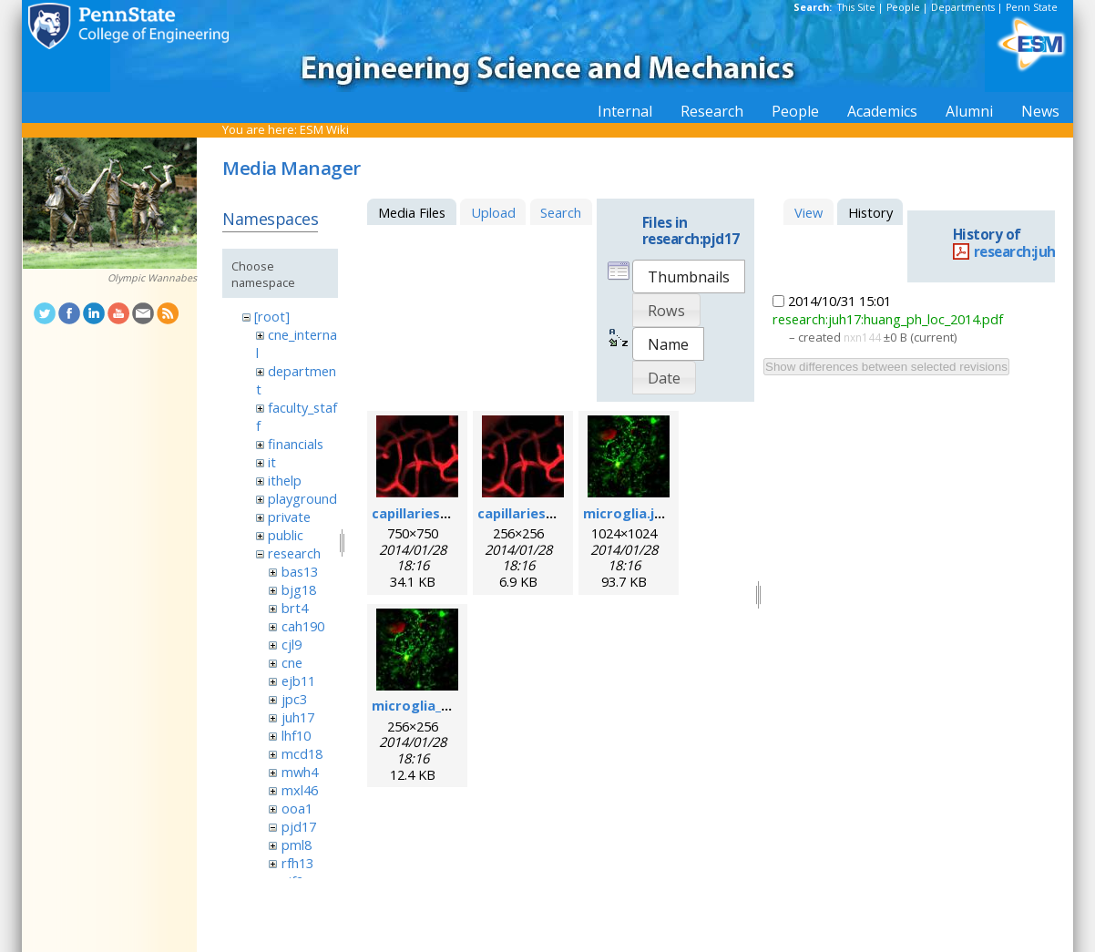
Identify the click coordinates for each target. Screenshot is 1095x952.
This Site (856, 7)
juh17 (297, 717)
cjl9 (291, 644)
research (294, 553)
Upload (493, 212)
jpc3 (294, 699)
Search (560, 212)
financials (295, 444)
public (285, 535)
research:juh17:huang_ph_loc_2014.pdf (888, 319)
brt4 (294, 608)
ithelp (285, 480)
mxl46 (299, 790)
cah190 (302, 626)
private (289, 516)
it (272, 462)
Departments (963, 7)
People (903, 7)
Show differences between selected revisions (886, 367)
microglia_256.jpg (429, 705)
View (808, 212)
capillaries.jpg (418, 513)
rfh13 (297, 863)
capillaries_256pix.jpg (547, 513)
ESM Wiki (324, 129)
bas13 (299, 571)
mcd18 (301, 753)
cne (291, 662)
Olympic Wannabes (152, 277)
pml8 (296, 844)
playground (302, 498)
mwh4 (299, 772)
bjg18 (298, 589)
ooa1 (296, 808)
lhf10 (296, 735)
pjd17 (298, 826)
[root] (272, 316)
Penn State (1032, 7)
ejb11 (298, 680)
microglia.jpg (627, 513)
